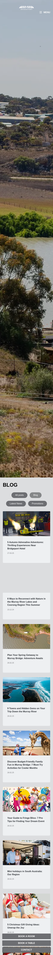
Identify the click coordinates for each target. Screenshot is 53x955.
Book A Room (26, 936)
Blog (35, 495)
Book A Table (26, 943)
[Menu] (45, 12)
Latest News (16, 503)
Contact (26, 950)
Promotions (37, 503)
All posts (19, 495)
